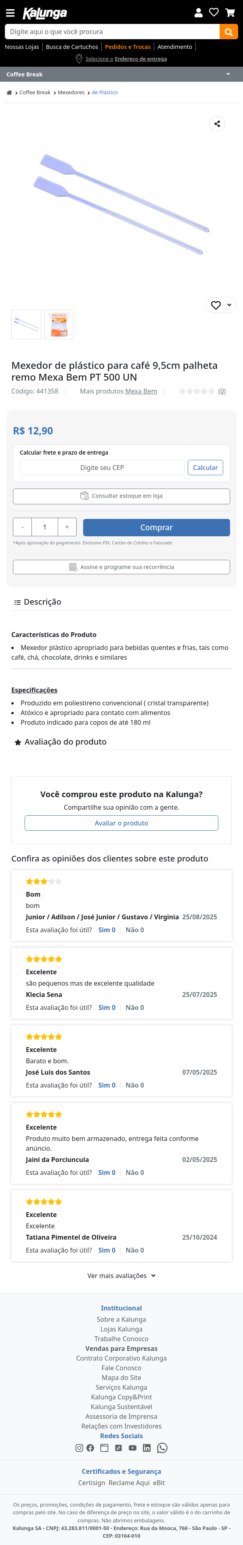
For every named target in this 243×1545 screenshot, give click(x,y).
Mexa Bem (141, 391)
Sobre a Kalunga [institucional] (122, 1318)
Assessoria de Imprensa (122, 1415)
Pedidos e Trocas (128, 47)
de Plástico (105, 92)
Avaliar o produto (122, 821)
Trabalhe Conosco (121, 1337)
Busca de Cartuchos (72, 47)
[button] (26, 325)
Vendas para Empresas (122, 1347)
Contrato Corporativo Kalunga (121, 1356)
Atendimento (174, 47)
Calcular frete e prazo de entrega (64, 452)
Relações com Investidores (121, 1424)
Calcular (205, 467)
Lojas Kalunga (122, 1327)
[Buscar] (229, 31)
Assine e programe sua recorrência (121, 565)
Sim (107, 928)
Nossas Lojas (22, 47)
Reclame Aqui (129, 1481)
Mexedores (71, 92)
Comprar (181, 526)
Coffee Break (34, 92)
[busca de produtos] (112, 31)
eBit (159, 1481)
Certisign (91, 1481)
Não (135, 928)
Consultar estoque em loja (121, 495)
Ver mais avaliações (121, 1274)
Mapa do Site (121, 1376)
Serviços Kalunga (121, 1386)
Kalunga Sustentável (122, 1405)
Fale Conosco (122, 1366)
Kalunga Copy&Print (121, 1395)
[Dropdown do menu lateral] (121, 74)
